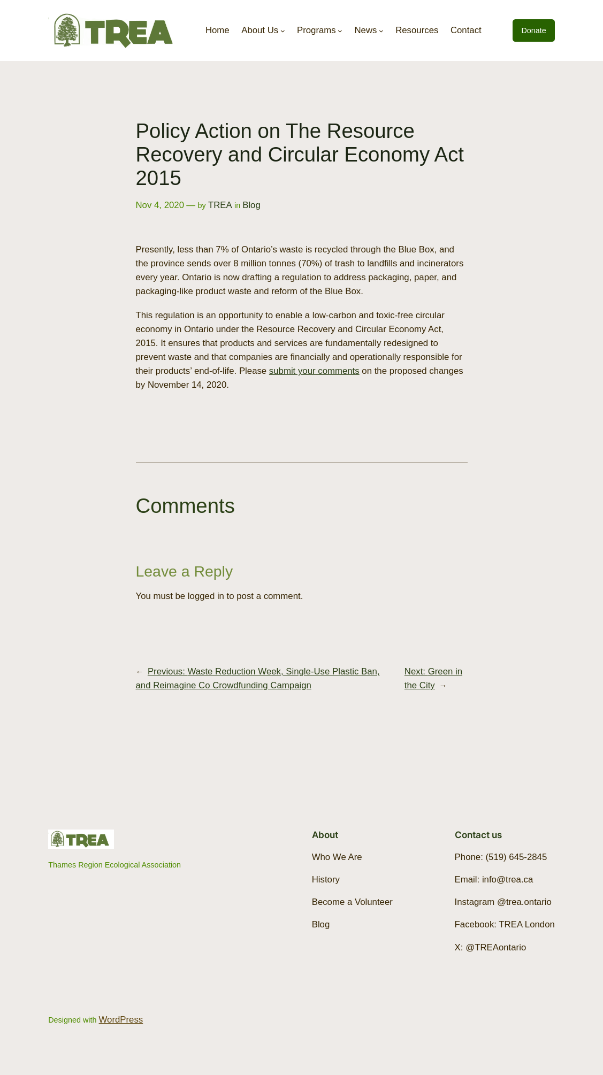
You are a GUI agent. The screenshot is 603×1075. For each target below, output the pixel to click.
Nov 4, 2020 (160, 205)
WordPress (121, 1020)
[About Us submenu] (282, 30)
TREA (220, 205)
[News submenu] (381, 30)
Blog (251, 205)
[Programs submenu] (340, 30)
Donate (533, 30)
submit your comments (314, 371)
